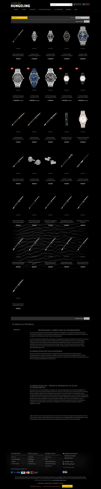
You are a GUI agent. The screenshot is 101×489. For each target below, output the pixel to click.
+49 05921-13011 (69, 461)
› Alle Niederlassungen (68, 467)
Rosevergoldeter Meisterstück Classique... (18, 138)
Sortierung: (72, 17)
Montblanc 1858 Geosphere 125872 (50, 54)
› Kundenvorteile (15, 463)
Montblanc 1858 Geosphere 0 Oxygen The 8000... (34, 54)
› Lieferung (30, 461)
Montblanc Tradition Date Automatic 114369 (83, 138)
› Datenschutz (48, 466)
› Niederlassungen (15, 459)
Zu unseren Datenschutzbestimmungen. (59, 480)
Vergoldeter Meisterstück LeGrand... (34, 263)
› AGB (46, 459)
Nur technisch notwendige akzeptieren (52, 486)
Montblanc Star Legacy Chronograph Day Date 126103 (50, 96)
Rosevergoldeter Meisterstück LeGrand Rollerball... (34, 138)
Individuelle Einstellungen (35, 486)
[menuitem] (61, 4)
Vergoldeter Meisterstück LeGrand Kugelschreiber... (18, 263)
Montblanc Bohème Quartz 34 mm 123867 (82, 96)
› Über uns (13, 457)
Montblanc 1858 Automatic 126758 (34, 96)
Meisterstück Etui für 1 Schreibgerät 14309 (66, 138)
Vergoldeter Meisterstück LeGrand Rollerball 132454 (66, 221)
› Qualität (13, 461)
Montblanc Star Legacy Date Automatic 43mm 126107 (18, 96)
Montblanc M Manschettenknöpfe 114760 (50, 179)
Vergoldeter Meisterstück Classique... (83, 221)
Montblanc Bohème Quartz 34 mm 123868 (66, 96)
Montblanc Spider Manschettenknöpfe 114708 (34, 179)
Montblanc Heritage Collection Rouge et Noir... (66, 179)
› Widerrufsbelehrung (50, 461)
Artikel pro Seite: (79, 21)
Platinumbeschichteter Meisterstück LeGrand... (18, 221)
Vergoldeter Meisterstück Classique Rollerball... (50, 221)
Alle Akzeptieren (67, 486)
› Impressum (48, 457)
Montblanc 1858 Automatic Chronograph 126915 (67, 54)
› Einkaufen (30, 457)
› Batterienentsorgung (50, 463)
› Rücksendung (31, 463)
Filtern (14, 17)
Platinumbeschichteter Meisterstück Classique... (18, 54)
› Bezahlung (31, 459)
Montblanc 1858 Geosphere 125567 (83, 54)
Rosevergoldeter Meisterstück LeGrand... (50, 138)
